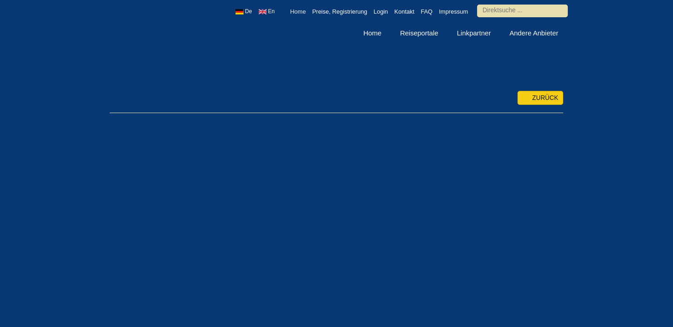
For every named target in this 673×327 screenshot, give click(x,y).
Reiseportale (419, 33)
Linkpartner (474, 33)
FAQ (427, 11)
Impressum (453, 11)
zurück (540, 97)
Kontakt (405, 11)
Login (381, 11)
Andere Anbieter (533, 33)
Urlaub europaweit (144, 34)
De (243, 11)
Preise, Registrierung (339, 11)
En (266, 11)
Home (298, 11)
